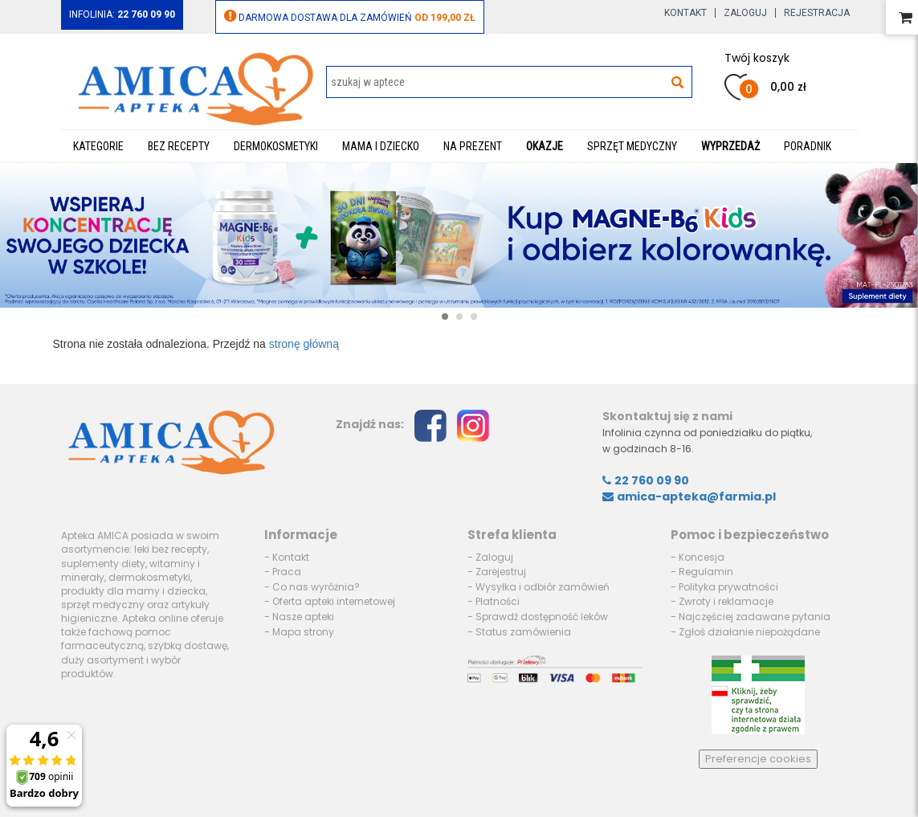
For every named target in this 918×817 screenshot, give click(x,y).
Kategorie (98, 146)
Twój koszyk (756, 58)
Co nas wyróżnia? (316, 587)
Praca (286, 571)
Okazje (544, 146)
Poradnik (807, 146)
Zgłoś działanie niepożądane (749, 632)
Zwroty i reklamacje (726, 601)
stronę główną (304, 343)
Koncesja (701, 557)
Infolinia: (122, 14)
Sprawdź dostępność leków (541, 616)
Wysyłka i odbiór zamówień (542, 587)
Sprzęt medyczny (632, 146)
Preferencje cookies (758, 758)
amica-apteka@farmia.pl (689, 496)
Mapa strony (303, 632)
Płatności (497, 601)
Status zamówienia (523, 632)
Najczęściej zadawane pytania (754, 616)
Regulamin (706, 571)
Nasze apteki (303, 616)
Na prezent (472, 146)
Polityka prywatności (728, 587)
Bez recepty (179, 146)
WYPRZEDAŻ (730, 146)
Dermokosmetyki (276, 146)
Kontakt (685, 13)
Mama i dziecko (380, 146)
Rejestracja (817, 13)
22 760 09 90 (645, 480)
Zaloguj (745, 13)
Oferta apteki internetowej (333, 601)
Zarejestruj (500, 571)
